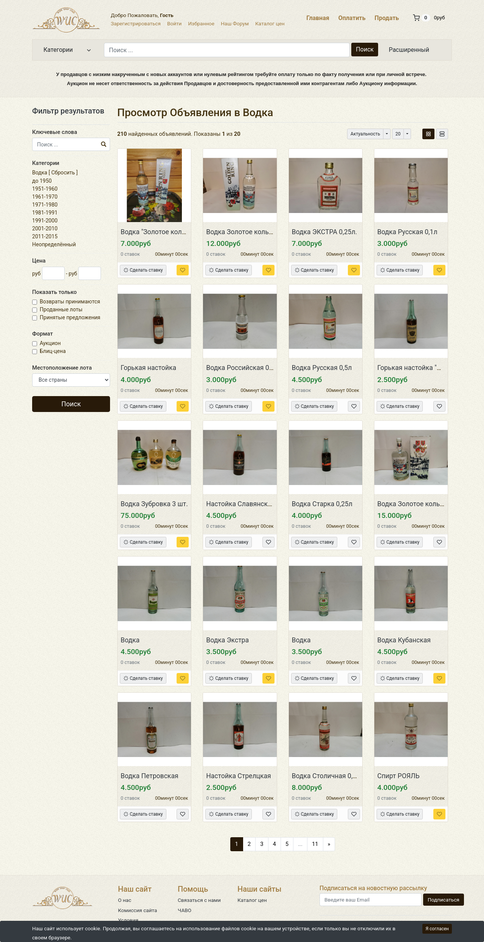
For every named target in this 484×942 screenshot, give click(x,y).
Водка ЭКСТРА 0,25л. (324, 232)
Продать (387, 18)
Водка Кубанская (404, 640)
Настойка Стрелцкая (238, 776)
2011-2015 (44, 236)
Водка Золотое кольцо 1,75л (421, 504)
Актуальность (365, 134)
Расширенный (409, 49)
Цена (38, 260)
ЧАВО (184, 910)
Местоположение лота (62, 367)
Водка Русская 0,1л (407, 232)
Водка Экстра (227, 640)
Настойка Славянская (240, 504)
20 (398, 134)
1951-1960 (44, 189)
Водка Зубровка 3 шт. (154, 504)
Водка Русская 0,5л (322, 368)
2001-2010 (44, 228)
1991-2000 (44, 221)
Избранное (201, 23)
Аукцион (51, 343)
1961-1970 (44, 197)
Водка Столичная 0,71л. (329, 776)
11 (315, 844)
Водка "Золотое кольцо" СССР (167, 232)
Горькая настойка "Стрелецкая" (426, 368)
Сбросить (63, 172)
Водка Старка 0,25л (322, 504)
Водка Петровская (149, 776)
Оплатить (352, 18)
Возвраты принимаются (70, 301)
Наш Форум (235, 23)
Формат (42, 333)
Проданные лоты (62, 309)
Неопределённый (54, 244)
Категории (45, 163)
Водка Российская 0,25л (244, 368)
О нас (124, 900)
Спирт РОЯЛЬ (398, 776)
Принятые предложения (71, 317)
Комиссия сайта (137, 910)
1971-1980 (44, 205)
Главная (317, 18)
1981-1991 (44, 213)
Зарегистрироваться (136, 23)
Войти (174, 23)
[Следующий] (329, 844)
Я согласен (437, 928)
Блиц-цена (53, 351)
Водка (39, 172)
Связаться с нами (199, 900)
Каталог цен (270, 23)
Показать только (54, 292)
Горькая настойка (148, 368)
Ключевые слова (54, 132)
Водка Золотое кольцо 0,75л (250, 232)
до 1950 (42, 181)
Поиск (365, 49)
